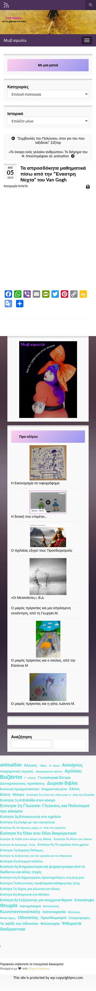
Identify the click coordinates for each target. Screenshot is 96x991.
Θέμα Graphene (38, 968)
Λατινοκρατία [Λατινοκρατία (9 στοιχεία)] (54, 911)
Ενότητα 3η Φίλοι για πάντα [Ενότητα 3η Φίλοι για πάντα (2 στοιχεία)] (73, 839)
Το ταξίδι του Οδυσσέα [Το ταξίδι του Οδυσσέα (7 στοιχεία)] (19, 923)
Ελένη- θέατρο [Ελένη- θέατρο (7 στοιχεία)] (12, 794)
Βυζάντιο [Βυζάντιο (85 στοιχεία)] (11, 777)
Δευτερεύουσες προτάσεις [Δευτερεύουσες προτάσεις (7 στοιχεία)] (22, 783)
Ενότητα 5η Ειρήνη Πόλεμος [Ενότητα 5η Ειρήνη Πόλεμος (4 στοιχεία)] (21, 850)
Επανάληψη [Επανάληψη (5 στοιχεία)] (84, 900)
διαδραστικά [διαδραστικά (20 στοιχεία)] (12, 929)
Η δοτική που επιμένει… (29, 516)
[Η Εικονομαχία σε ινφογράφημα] (48, 462)
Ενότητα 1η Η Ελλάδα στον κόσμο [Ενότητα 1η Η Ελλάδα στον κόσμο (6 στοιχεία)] (27, 800)
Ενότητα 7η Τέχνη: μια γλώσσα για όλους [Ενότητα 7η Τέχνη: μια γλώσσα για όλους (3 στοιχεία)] (30, 889)
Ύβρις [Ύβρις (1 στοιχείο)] (43, 765)
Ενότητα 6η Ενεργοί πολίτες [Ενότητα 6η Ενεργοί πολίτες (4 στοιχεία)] (21, 861)
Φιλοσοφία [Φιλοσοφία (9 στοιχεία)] (50, 923)
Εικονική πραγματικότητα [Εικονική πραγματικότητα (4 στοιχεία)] (19, 789)
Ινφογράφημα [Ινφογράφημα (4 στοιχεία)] (30, 906)
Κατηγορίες (18, 86)
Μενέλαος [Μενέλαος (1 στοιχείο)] (74, 912)
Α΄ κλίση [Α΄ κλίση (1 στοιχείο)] (54, 765)
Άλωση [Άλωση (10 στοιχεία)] (30, 765)
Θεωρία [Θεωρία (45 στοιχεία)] (8, 905)
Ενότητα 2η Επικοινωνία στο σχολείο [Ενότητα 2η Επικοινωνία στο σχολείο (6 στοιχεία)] (30, 816)
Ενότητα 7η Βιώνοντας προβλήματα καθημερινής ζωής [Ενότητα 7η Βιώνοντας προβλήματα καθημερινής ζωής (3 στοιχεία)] (40, 883)
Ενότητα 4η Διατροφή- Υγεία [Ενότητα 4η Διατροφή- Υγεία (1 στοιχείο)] (17, 844)
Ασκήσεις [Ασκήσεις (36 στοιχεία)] (72, 765)
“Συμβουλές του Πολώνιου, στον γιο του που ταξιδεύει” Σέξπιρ (51, 140)
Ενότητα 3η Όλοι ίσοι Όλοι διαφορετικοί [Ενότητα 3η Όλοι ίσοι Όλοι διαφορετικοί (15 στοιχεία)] (38, 833)
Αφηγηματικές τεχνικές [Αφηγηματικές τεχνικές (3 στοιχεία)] (16, 771)
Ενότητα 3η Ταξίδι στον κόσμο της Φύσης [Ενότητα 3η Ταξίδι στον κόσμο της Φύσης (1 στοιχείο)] (25, 839)
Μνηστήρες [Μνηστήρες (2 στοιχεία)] (8, 918)
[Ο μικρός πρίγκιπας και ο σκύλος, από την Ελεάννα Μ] (48, 639)
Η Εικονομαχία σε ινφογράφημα (35, 483)
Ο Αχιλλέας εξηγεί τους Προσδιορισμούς (41, 550)
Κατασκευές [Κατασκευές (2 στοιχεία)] (51, 906)
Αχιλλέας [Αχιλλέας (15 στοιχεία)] (73, 771)
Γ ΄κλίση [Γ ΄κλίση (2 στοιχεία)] (30, 778)
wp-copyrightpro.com (66, 978)
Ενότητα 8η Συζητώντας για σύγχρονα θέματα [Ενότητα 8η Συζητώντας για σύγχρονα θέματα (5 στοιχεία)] (36, 900)
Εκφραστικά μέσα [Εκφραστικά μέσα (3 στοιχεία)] (54, 789)
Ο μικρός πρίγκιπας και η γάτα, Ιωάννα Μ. (43, 703)
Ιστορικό (15, 113)
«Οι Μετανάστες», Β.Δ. (27, 597)
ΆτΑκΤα (23, 186)
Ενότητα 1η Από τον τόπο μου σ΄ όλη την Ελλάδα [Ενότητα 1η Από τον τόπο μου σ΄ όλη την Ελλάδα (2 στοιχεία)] (60, 795)
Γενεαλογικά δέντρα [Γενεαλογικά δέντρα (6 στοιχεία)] (54, 777)
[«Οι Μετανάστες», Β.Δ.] (48, 576)
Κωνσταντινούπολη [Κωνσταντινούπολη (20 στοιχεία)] (20, 911)
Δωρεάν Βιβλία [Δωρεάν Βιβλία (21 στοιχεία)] (62, 783)
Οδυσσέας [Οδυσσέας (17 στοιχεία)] (28, 917)
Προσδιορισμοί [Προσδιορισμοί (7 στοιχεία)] (53, 918)
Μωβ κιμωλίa (15, 40)
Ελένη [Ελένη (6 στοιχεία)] (74, 789)
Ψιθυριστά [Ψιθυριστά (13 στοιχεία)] (71, 923)
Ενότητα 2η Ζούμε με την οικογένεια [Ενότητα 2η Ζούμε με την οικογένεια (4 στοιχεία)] (27, 822)
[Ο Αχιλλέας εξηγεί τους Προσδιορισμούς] (48, 536)
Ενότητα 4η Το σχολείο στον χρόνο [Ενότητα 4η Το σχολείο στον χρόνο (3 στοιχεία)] (63, 844)
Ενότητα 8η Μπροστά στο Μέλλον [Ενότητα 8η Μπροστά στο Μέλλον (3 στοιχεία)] (24, 894)
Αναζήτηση (21, 736)
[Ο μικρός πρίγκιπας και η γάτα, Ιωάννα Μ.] (48, 687)
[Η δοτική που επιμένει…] (48, 502)
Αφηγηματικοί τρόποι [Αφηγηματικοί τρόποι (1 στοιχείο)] (49, 771)
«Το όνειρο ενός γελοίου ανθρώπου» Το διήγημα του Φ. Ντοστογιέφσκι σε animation (48, 154)
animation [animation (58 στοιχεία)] (11, 764)
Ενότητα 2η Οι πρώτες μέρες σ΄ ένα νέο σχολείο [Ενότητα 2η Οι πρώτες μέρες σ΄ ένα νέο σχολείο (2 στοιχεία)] (32, 827)
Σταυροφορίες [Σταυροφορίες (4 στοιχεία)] (79, 918)
